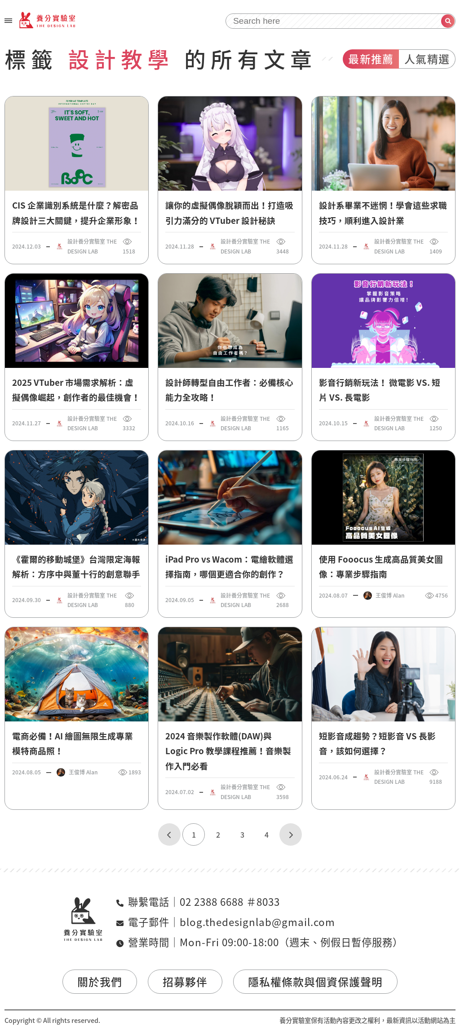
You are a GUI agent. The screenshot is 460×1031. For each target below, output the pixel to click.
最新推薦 (371, 59)
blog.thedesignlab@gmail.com (257, 921)
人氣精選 (427, 59)
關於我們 (99, 982)
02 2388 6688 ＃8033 (230, 901)
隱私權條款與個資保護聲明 (315, 982)
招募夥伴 (185, 982)
